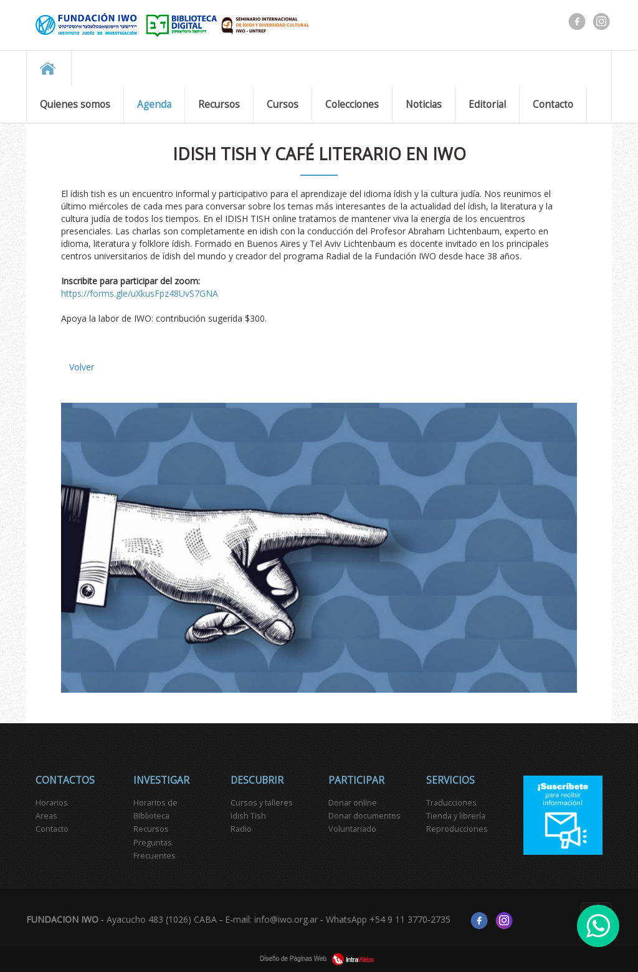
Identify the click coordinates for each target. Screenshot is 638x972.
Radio (241, 829)
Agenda (154, 104)
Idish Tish (248, 816)
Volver (81, 367)
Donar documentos (364, 816)
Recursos (219, 104)
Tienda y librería (455, 816)
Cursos (282, 104)
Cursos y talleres (262, 802)
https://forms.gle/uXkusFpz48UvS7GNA (139, 293)
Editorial (487, 104)
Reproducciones (457, 829)
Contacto (553, 104)
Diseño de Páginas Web (319, 958)
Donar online (352, 802)
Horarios (52, 802)
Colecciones (352, 104)
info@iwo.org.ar (286, 920)
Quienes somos (75, 104)
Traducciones (451, 802)
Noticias (424, 104)
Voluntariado (352, 829)
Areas (46, 816)
